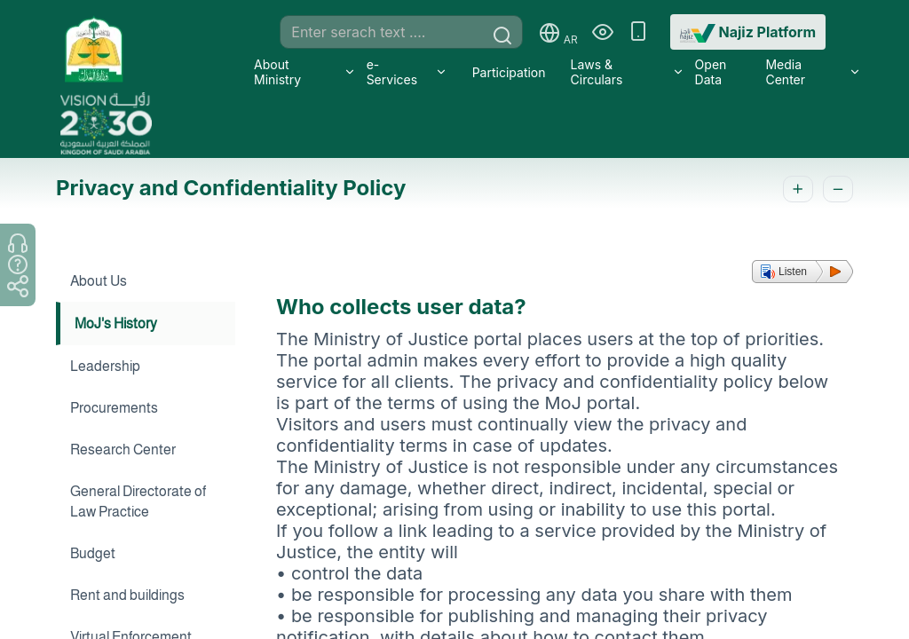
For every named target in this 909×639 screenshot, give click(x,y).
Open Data (711, 72)
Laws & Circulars (597, 72)
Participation (509, 72)
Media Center (785, 72)
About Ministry (277, 72)
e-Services (392, 72)
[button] (802, 271)
